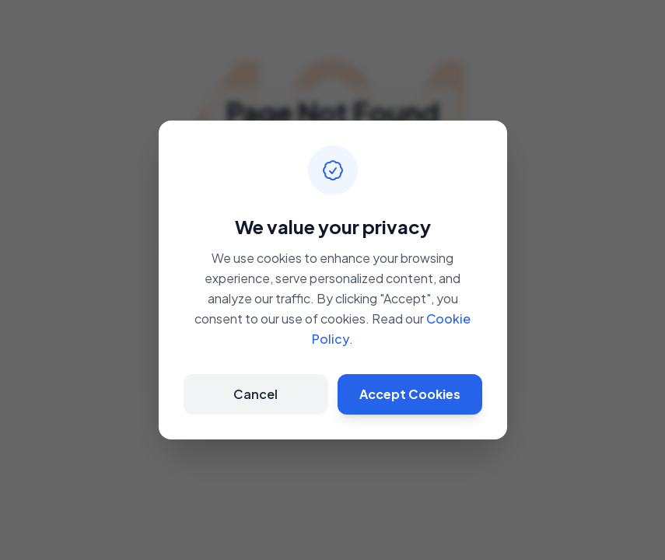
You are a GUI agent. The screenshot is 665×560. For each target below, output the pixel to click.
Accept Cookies (409, 394)
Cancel (255, 394)
